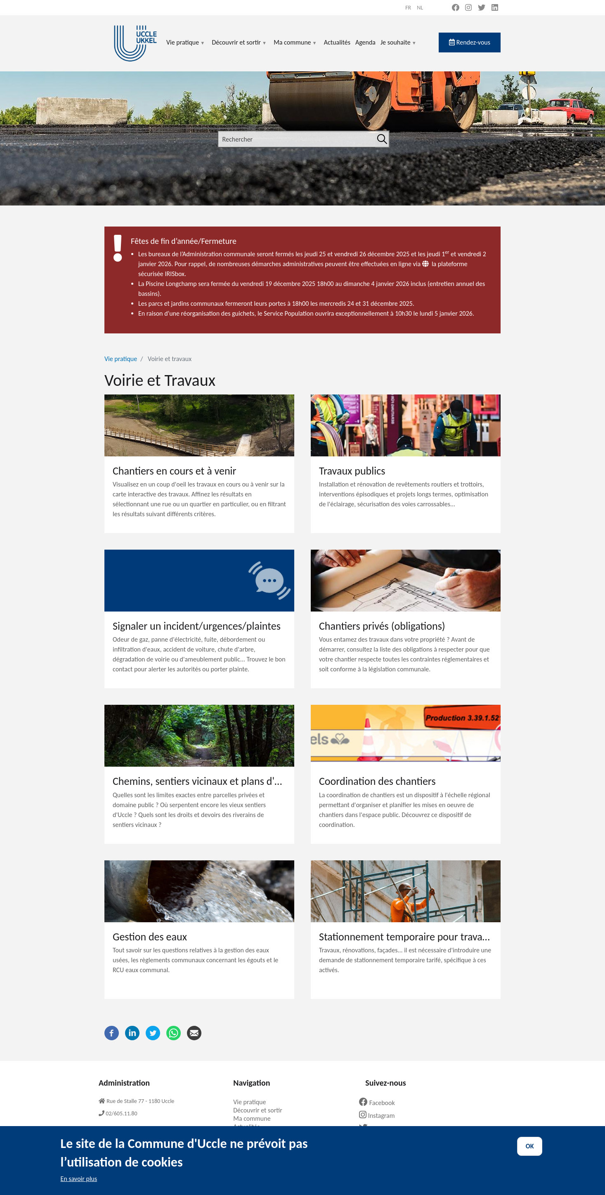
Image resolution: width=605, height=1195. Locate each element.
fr (408, 7)
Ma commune (295, 47)
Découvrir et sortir (239, 47)
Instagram (380, 1115)
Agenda (365, 42)
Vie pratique (185, 47)
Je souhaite (398, 47)
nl (420, 7)
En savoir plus (79, 1186)
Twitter (376, 1128)
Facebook (380, 1103)
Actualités (337, 42)
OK (530, 1153)
